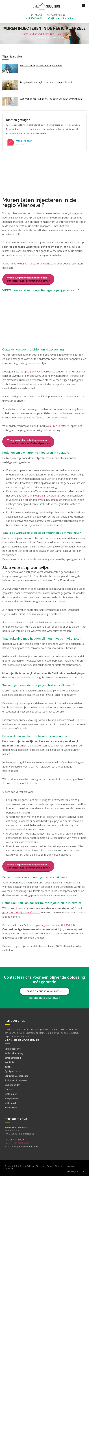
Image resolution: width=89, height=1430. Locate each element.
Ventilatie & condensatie (16, 1075)
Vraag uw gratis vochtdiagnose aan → (28, 279)
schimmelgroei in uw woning (43, 495)
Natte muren (11, 1093)
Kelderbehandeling (14, 1053)
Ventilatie (9, 1062)
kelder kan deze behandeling (33, 263)
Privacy (50, 1165)
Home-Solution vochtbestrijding (38, 33)
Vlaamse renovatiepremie (62, 894)
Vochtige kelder (12, 1084)
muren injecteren (59, 425)
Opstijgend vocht (13, 1071)
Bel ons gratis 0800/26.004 (44, 997)
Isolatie (8, 1066)
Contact (8, 1089)
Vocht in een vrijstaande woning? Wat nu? (41, 64)
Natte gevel (10, 1102)
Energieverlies (11, 1098)
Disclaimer (41, 1165)
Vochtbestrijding (13, 1048)
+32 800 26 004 (34, 18)
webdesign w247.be (75, 1171)
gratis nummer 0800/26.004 (59, 924)
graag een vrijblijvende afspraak (21, 912)
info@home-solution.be (60, 18)
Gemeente (62, 33)
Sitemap (58, 1165)
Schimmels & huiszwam (16, 1080)
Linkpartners (69, 1165)
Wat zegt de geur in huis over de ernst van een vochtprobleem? (51, 98)
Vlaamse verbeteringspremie (22, 894)
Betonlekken (11, 1107)
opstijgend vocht (33, 371)
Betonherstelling (13, 1057)
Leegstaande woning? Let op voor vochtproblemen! (46, 81)
